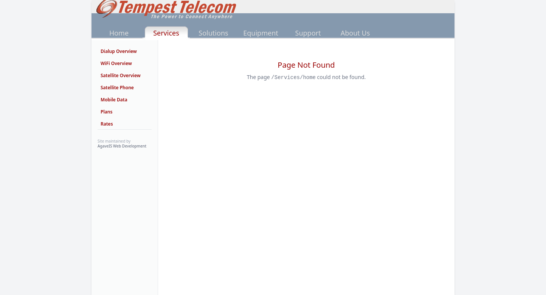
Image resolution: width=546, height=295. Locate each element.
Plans (106, 112)
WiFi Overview (116, 63)
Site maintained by (122, 143)
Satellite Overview (121, 75)
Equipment (260, 32)
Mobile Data (114, 99)
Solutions (213, 32)
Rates (107, 124)
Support (308, 32)
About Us (355, 32)
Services (166, 32)
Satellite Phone (117, 87)
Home (119, 32)
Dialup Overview (119, 51)
